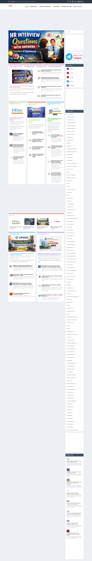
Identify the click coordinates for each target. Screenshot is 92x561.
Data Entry (69, 226)
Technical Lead (70, 394)
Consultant (69, 206)
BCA (57, 139)
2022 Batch (21, 87)
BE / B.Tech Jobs (57, 153)
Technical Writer (70, 397)
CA (67, 194)
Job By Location (77, 6)
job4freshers (13, 120)
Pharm (32, 287)
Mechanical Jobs (70, 310)
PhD (67, 328)
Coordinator (69, 212)
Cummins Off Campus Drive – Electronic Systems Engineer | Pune (52, 276)
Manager (68, 299)
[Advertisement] (43, 19)
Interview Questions (66, 6)
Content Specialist (70, 209)
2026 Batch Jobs (58, 71)
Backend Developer (70, 177)
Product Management (71, 342)
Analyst (68, 145)
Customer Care (56, 165)
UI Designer (69, 414)
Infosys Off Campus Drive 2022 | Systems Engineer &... (26, 1)
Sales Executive (70, 357)
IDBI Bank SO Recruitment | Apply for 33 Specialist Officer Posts (52, 295)
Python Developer (70, 348)
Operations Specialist (71, 319)
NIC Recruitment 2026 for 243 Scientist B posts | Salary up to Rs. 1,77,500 (23, 274)
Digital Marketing (70, 243)
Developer (69, 238)
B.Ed (67, 171)
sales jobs (69, 359)
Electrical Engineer (70, 252)
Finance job (69, 264)
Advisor (16, 89)
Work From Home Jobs (45, 6)
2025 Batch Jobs (12, 89)
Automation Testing (71, 165)
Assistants (22, 150)
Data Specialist (70, 232)
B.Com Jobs (11, 124)
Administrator (70, 139)
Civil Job (68, 200)
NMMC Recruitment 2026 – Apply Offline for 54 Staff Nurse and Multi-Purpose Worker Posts (23, 265)
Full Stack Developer (71, 270)
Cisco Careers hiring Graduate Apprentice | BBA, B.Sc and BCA (57, 135)
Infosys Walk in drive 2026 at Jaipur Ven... (15, 227)
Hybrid (68, 284)
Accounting (69, 136)
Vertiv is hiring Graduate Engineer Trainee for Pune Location (74, 503)
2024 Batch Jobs (31, 87)
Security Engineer (70, 365)
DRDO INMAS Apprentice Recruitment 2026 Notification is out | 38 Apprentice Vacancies (22, 283)
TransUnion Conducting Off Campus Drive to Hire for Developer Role (74, 513)
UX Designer (69, 417)
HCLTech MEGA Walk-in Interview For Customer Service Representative (56, 173)
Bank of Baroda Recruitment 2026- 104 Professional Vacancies (21, 293)
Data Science (69, 229)
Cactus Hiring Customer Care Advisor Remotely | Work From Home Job (22, 86)
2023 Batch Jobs (25, 87)
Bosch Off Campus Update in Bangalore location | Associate (18, 157)
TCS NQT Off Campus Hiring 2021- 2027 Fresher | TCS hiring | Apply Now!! (38, 147)
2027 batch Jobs (59, 89)
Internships (57, 6)
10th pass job (20, 148)
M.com (68, 293)
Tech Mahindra (70, 391)
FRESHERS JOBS (33, 6)
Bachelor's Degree (28, 89)
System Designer (70, 388)
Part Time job (69, 322)
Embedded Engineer (71, 255)
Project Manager (70, 345)
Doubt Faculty (69, 249)
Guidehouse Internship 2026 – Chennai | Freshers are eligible (38, 154)
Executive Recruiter (71, 258)
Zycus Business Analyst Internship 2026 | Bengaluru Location (38, 132)
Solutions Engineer (70, 377)
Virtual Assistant (70, 420)
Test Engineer (69, 406)
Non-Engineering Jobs (55, 123)
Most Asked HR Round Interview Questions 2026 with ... (27, 60)
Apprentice (49, 123)
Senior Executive (70, 368)
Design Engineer (70, 235)
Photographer (69, 330)
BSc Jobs (60, 139)
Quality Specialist (70, 354)
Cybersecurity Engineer (71, 217)
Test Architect (70, 403)
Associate (18, 163)
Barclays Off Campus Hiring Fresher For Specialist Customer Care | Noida (57, 161)
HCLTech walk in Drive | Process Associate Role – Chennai (35, 120)
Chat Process (69, 197)
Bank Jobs (20, 296)
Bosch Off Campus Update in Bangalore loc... (56, 227)
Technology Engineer (71, 400)
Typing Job (69, 412)
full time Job (23, 163)
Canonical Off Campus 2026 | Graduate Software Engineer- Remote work (51, 70)
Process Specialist (70, 339)
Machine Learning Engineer (72, 296)
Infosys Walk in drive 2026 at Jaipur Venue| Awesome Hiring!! (17, 118)
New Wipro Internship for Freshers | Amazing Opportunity (18, 134)
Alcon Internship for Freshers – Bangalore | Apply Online (73, 523)
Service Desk (69, 371)
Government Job (16, 152)
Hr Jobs (68, 281)
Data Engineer (70, 223)
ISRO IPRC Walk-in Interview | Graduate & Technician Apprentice (57, 146)
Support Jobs (59, 288)
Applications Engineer (71, 151)
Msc (54, 298)
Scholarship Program (71, 362)
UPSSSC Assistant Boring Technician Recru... (42, 227)
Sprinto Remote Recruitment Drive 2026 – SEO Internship (50, 95)
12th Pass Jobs (31, 267)
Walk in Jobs (18, 124)
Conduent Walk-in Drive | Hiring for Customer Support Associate (51, 285)
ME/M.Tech (18, 278)
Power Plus (69, 336)
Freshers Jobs (16, 87)
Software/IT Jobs (50, 72)
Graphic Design (70, 278)
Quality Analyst (70, 351)
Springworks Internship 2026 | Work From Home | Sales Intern (51, 86)
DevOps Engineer (70, 241)
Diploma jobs (53, 154)
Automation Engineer (71, 162)
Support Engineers (70, 383)
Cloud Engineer (70, 203)
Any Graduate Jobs (21, 89)
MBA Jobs (68, 301)
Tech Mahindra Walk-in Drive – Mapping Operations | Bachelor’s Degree (73, 533)
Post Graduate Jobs (56, 168)
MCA (15, 278)
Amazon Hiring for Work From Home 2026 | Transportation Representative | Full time (50, 77)
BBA (14, 124)
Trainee (60, 141)
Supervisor (69, 380)
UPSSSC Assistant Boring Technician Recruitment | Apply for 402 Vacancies (18, 145)
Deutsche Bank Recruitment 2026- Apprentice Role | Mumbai (55, 119)
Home (26, 6)
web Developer (70, 426)
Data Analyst (69, 220)
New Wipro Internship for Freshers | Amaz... (29, 227)
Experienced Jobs (54, 166)
